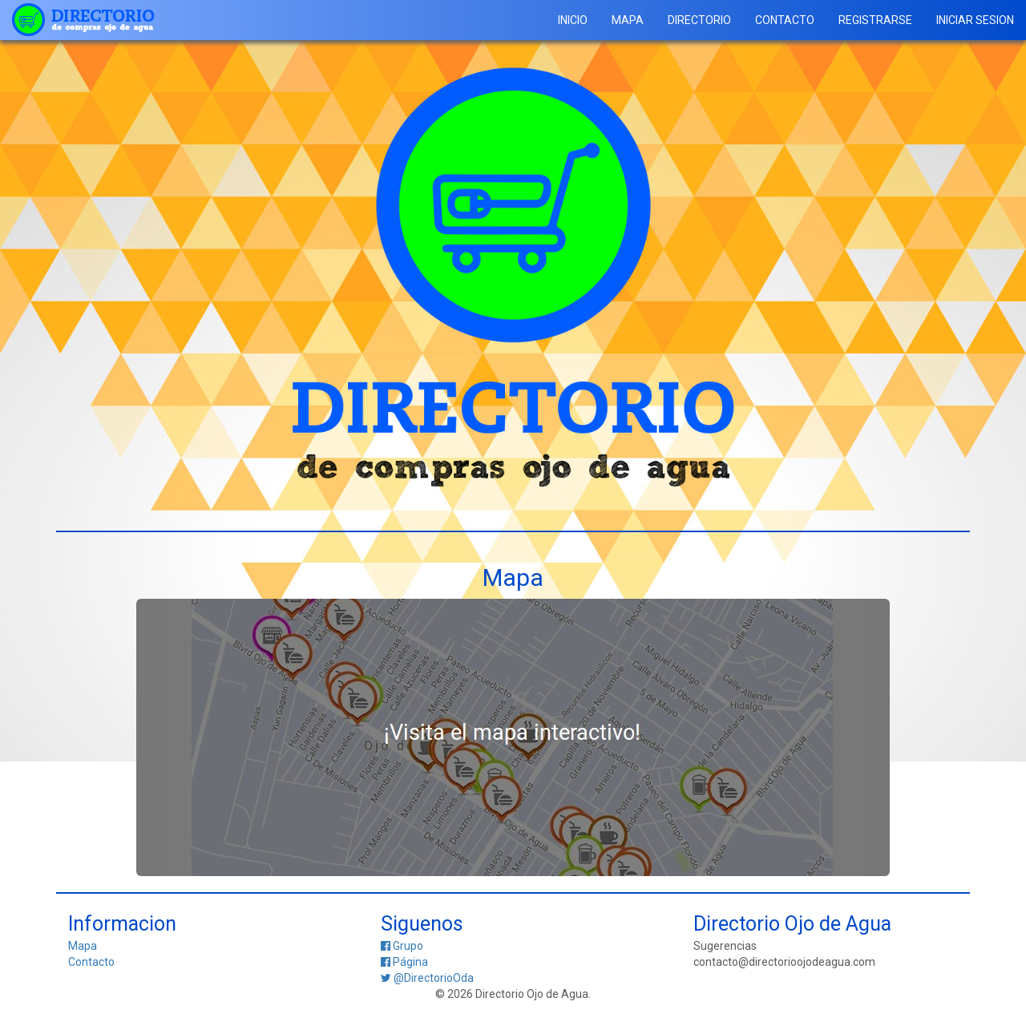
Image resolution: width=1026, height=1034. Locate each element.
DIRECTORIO (699, 20)
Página (404, 961)
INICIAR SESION (975, 20)
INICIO (573, 20)
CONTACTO (784, 20)
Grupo (402, 945)
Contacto (91, 961)
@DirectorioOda (427, 977)
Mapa (82, 945)
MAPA (628, 20)
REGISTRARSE (875, 20)
